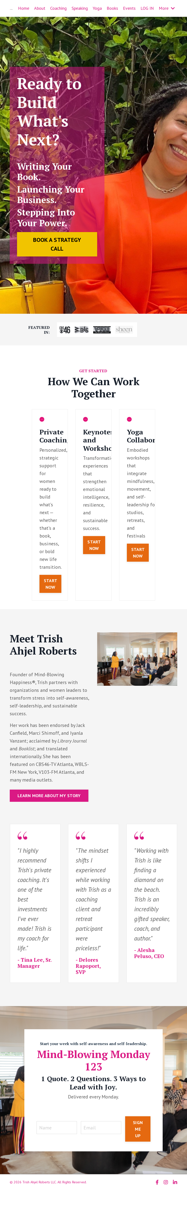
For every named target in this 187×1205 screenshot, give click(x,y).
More (167, 8)
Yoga (97, 8)
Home (23, 8)
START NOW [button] (50, 584)
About (39, 8)
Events (129, 8)
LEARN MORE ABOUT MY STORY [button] (49, 795)
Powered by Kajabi (163, 1192)
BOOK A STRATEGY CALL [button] (57, 244)
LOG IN (147, 8)
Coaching (58, 8)
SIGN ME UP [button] (138, 1129)
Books (112, 8)
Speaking (80, 8)
